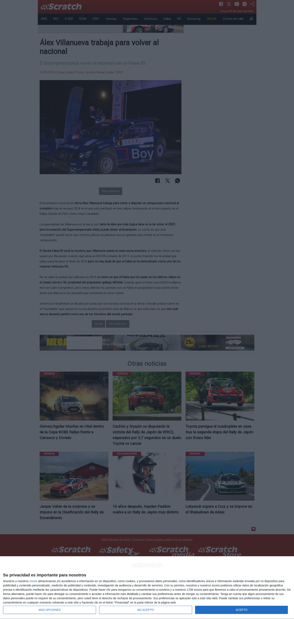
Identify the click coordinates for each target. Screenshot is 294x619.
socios (33, 581)
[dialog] (147, 587)
